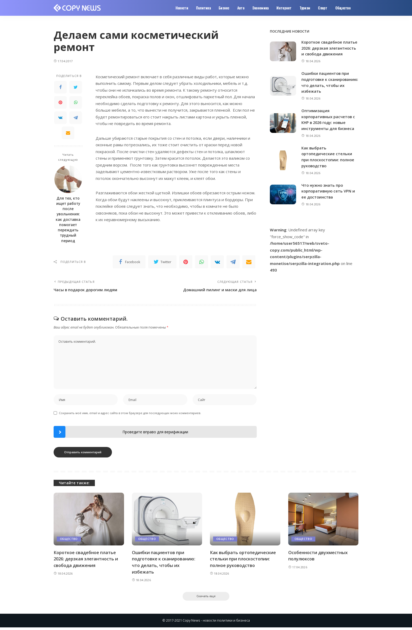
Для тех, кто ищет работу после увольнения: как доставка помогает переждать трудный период (68, 219)
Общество (69, 541)
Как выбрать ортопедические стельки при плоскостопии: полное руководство (243, 560)
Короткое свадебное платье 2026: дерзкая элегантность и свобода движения (87, 560)
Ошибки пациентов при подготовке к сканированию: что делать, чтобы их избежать (164, 564)
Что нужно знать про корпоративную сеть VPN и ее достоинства (328, 195)
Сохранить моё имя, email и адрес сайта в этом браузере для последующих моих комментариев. (130, 415)
